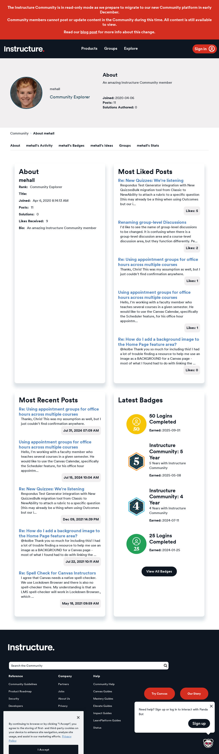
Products (89, 48)
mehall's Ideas (101, 145)
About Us (64, 698)
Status (97, 727)
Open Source (17, 713)
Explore (131, 48)
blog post (88, 32)
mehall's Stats (148, 145)
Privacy (63, 705)
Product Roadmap (20, 691)
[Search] (89, 665)
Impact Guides (102, 713)
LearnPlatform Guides (107, 720)
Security (14, 698)
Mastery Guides (103, 698)
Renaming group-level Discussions (152, 222)
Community (19, 133)
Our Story (194, 693)
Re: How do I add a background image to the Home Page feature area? (158, 342)
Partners (63, 684)
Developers (16, 705)
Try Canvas (159, 693)
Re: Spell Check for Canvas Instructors (57, 573)
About (15, 145)
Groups (110, 48)
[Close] (78, 727)
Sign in (201, 49)
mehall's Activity (39, 145)
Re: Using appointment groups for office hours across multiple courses (158, 262)
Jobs (61, 691)
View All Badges (159, 571)
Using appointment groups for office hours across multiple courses (154, 295)
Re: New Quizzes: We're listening (150, 180)
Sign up (199, 723)
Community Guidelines (23, 684)
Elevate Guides (102, 705)
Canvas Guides (102, 691)
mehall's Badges (71, 145)
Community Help (104, 684)
